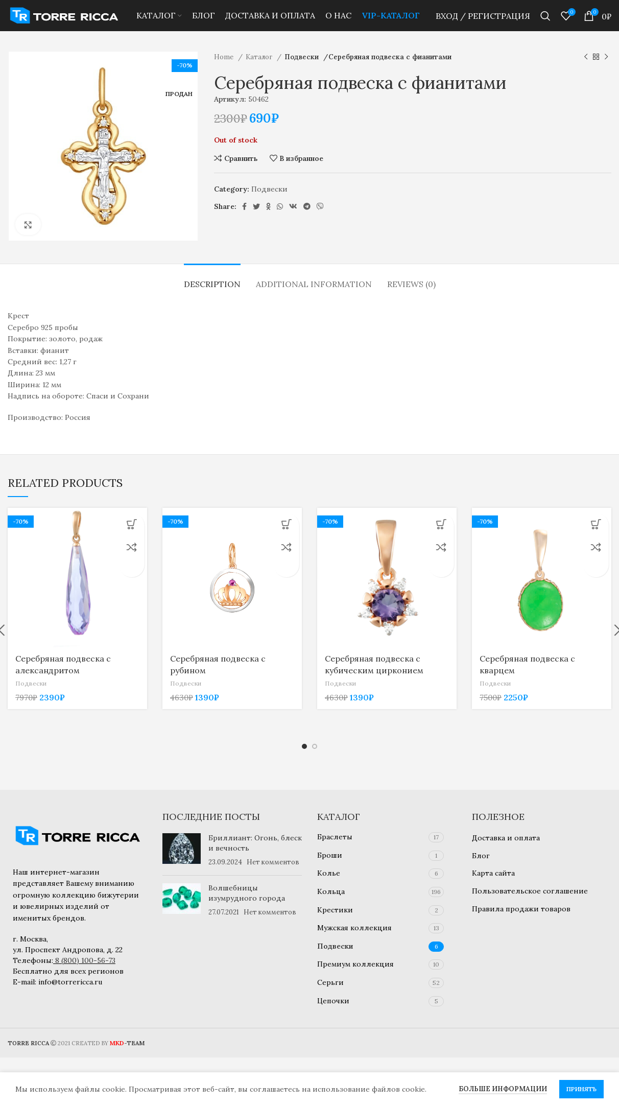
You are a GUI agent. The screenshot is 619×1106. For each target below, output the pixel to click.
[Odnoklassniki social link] (268, 221)
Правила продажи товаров (521, 908)
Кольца (331, 891)
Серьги (330, 982)
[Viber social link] (320, 221)
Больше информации (503, 1089)
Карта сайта (493, 873)
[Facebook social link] (244, 221)
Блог (481, 855)
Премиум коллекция (355, 964)
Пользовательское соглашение (530, 891)
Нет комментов (273, 862)
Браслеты (334, 836)
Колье (328, 873)
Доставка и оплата (506, 837)
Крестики (335, 909)
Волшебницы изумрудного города (246, 893)
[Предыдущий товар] (586, 72)
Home (224, 71)
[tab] (212, 294)
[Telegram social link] (307, 221)
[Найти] (545, 23)
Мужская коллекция (354, 927)
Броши (329, 855)
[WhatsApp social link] (280, 221)
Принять (581, 1089)
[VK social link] (293, 221)
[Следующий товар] (606, 72)
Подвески (302, 71)
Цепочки (333, 1000)
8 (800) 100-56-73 (85, 960)
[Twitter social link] (256, 221)
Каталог (260, 71)
